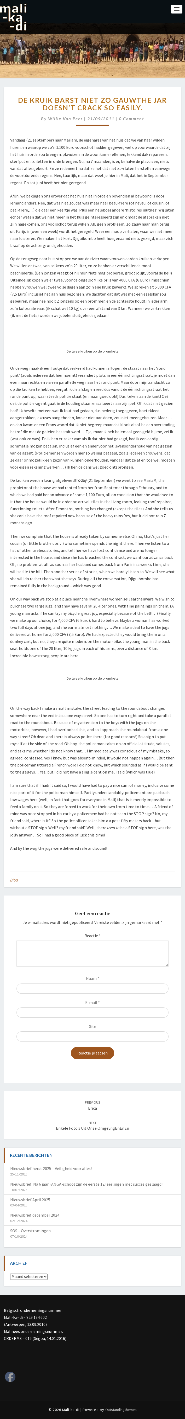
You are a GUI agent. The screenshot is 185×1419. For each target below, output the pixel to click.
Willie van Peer (65, 118)
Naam (92, 978)
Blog (14, 880)
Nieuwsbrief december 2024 (34, 1215)
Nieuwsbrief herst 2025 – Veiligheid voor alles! (51, 1168)
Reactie (92, 935)
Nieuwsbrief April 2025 (30, 1199)
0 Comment (131, 118)
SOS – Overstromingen (30, 1230)
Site (92, 1026)
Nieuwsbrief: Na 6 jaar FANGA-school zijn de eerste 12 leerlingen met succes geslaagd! (86, 1184)
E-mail (92, 1002)
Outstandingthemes (121, 1409)
